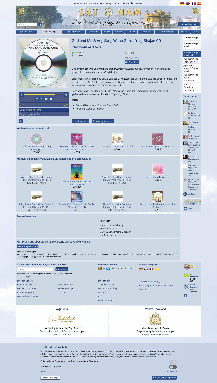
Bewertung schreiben (103, 121)
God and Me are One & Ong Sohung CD (36, 148)
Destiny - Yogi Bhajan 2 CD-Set (117, 146)
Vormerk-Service (65, 284)
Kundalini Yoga (49, 31)
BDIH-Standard (193, 290)
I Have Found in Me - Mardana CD (157, 146)
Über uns (143, 289)
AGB (100, 296)
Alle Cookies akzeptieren (164, 377)
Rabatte (94, 3)
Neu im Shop (26, 31)
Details (43, 371)
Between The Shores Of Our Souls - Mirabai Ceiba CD (77, 206)
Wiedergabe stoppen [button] (51, 99)
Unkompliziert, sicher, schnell (122, 268)
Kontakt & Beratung (107, 288)
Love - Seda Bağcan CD (158, 177)
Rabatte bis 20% (24, 284)
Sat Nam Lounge (65, 288)
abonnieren (61, 269)
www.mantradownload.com (155, 334)
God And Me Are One (30, 109)
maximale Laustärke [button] (66, 94)
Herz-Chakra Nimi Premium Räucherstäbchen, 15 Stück (117, 206)
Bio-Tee (131, 31)
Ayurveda (93, 31)
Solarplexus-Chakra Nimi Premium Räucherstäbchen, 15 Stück (36, 206)
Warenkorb (190, 24)
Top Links (62, 292)
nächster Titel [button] (46, 99)
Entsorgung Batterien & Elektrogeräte (156, 285)
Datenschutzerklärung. (147, 356)
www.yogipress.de (62, 334)
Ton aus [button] (22, 94)
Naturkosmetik (166, 31)
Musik (107, 31)
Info (128, 3)
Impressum (103, 292)
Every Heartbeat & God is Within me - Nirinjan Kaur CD (77, 148)
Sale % (196, 31)
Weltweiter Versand (107, 264)
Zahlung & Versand (112, 3)
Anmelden (82, 3)
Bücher (118, 31)
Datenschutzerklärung (149, 281)
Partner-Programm (26, 292)
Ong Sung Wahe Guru (31, 114)
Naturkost (146, 31)
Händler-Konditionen (27, 288)
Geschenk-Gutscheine (27, 296)
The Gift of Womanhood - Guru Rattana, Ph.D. (77, 183)
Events (184, 31)
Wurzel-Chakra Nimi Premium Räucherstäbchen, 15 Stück (36, 178)
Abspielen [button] (41, 99)
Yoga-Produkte (73, 31)
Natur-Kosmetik (193, 286)
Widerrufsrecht (105, 300)
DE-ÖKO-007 (193, 280)
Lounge (191, 203)
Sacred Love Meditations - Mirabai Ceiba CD (157, 206)
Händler (138, 3)
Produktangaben (80, 121)
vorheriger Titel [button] (37, 99)
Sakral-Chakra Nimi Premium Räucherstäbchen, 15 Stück (117, 178)
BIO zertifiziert (194, 275)
